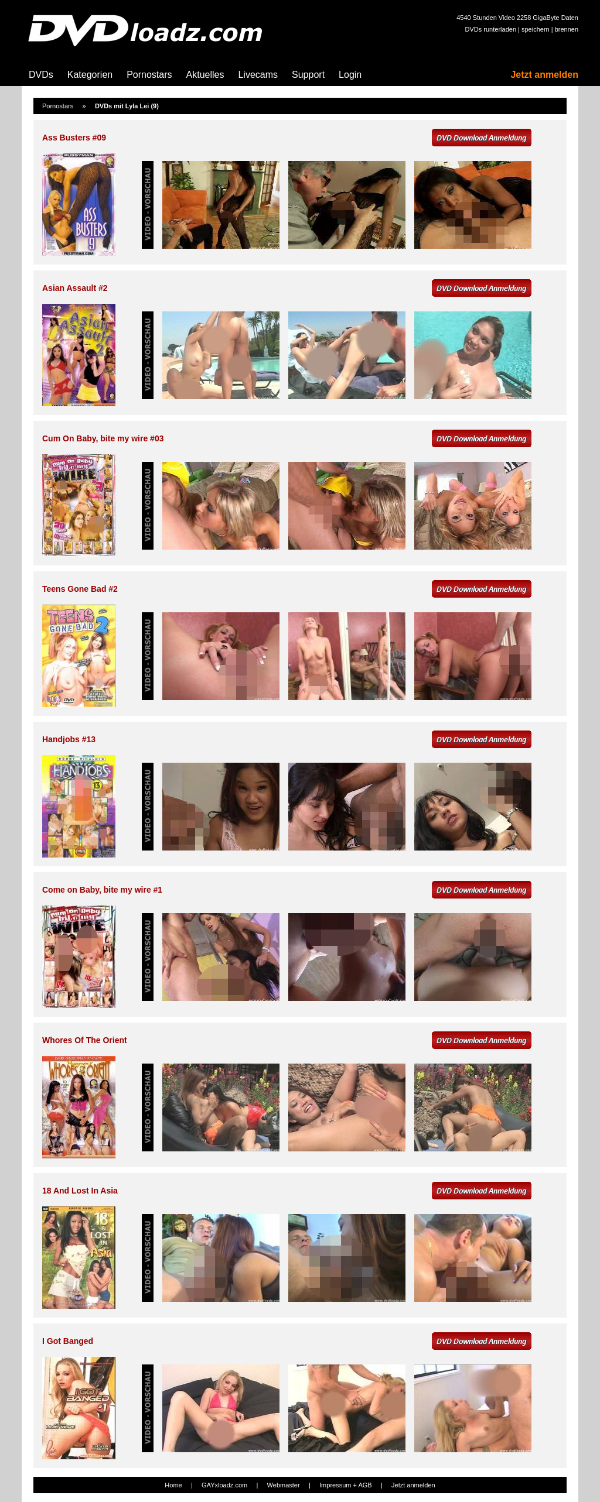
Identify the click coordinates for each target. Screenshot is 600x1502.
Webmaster (283, 1485)
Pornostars (149, 75)
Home (173, 1485)
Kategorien (89, 75)
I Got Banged (67, 1341)
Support (308, 75)
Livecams (258, 75)
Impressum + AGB (345, 1485)
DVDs (41, 75)
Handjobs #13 (69, 739)
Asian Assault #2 (75, 288)
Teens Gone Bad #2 (80, 589)
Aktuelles (205, 75)
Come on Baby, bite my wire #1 (102, 889)
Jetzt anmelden (544, 75)
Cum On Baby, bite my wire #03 (102, 438)
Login (350, 75)
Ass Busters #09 (74, 137)
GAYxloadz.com (224, 1485)
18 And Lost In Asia (80, 1190)
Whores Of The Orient (84, 1040)
